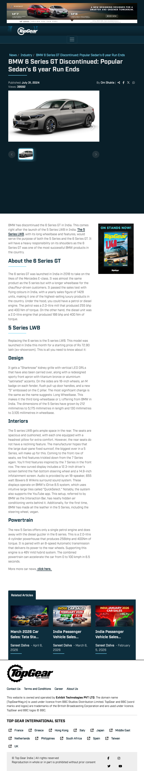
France (16, 730)
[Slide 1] (25, 154)
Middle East (120, 730)
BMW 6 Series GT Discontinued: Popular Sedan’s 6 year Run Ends (80, 55)
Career (59, 688)
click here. (44, 569)
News (13, 55)
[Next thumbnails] (95, 154)
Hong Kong (58, 730)
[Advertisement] (117, 152)
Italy (79, 730)
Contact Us (13, 688)
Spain (93, 738)
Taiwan (112, 738)
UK (13, 746)
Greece (36, 730)
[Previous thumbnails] (11, 154)
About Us (72, 688)
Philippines (45, 738)
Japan (97, 730)
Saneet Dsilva (19, 645)
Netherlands (19, 738)
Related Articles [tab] (22, 595)
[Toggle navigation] (72, 39)
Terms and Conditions (37, 688)
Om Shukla (108, 82)
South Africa (71, 738)
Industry (26, 55)
